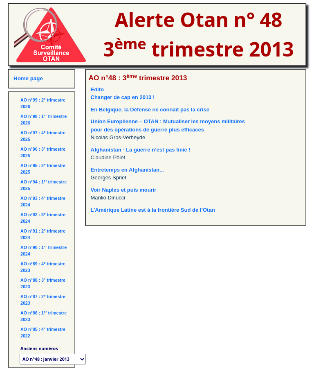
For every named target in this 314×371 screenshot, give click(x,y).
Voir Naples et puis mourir (124, 190)
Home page (28, 78)
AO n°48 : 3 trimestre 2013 (138, 78)
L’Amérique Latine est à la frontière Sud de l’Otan (153, 210)
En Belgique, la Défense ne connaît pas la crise (150, 109)
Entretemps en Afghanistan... (127, 170)
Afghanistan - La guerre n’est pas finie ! (141, 150)
